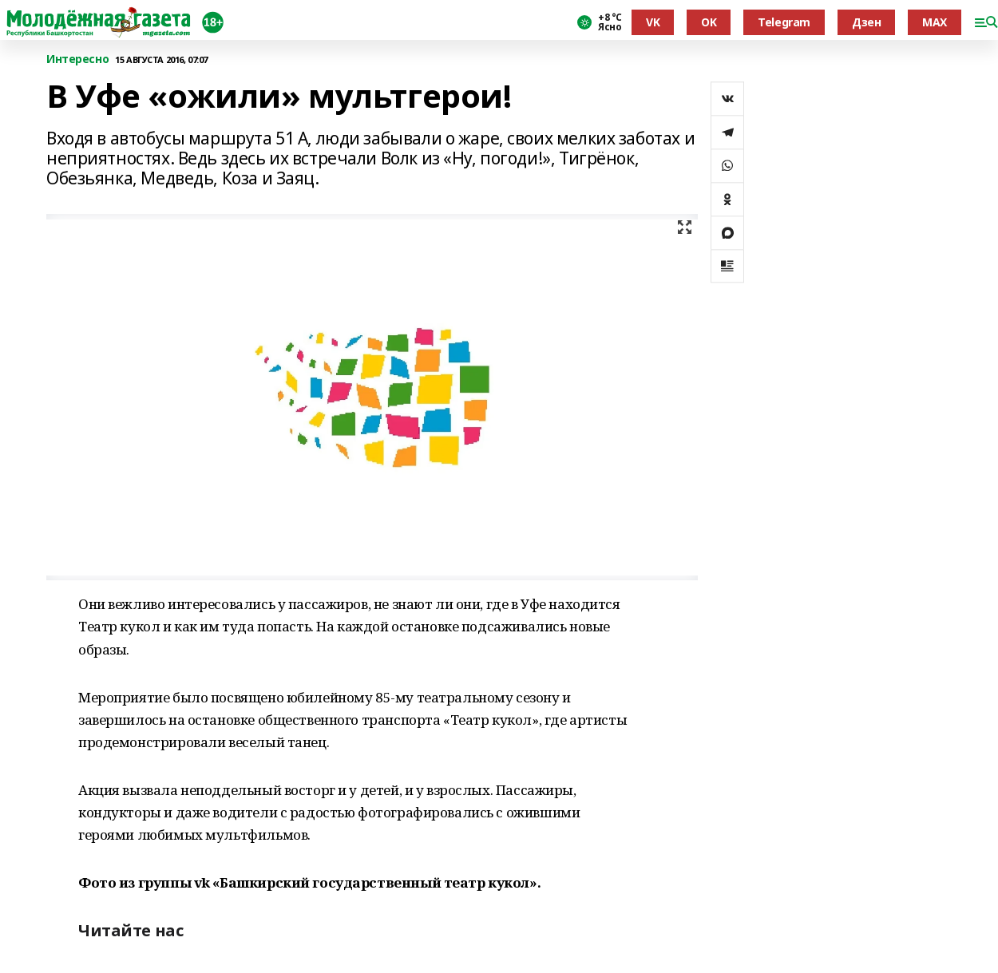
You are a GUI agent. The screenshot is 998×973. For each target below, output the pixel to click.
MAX (934, 22)
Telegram (784, 22)
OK (708, 22)
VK (652, 22)
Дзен (866, 22)
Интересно (77, 59)
